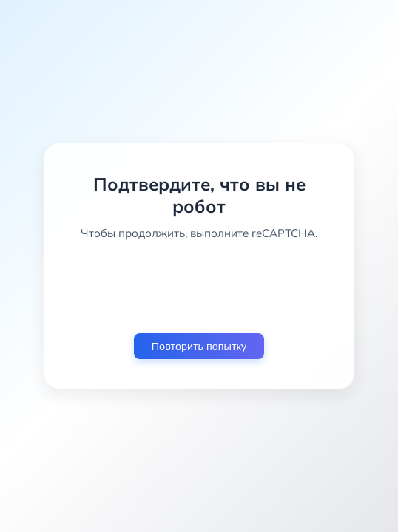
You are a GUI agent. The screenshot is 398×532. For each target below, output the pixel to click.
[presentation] (199, 287)
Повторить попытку (199, 346)
